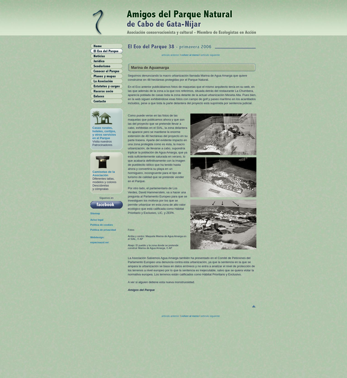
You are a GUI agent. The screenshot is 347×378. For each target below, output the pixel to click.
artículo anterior (170, 55)
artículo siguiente (210, 55)
